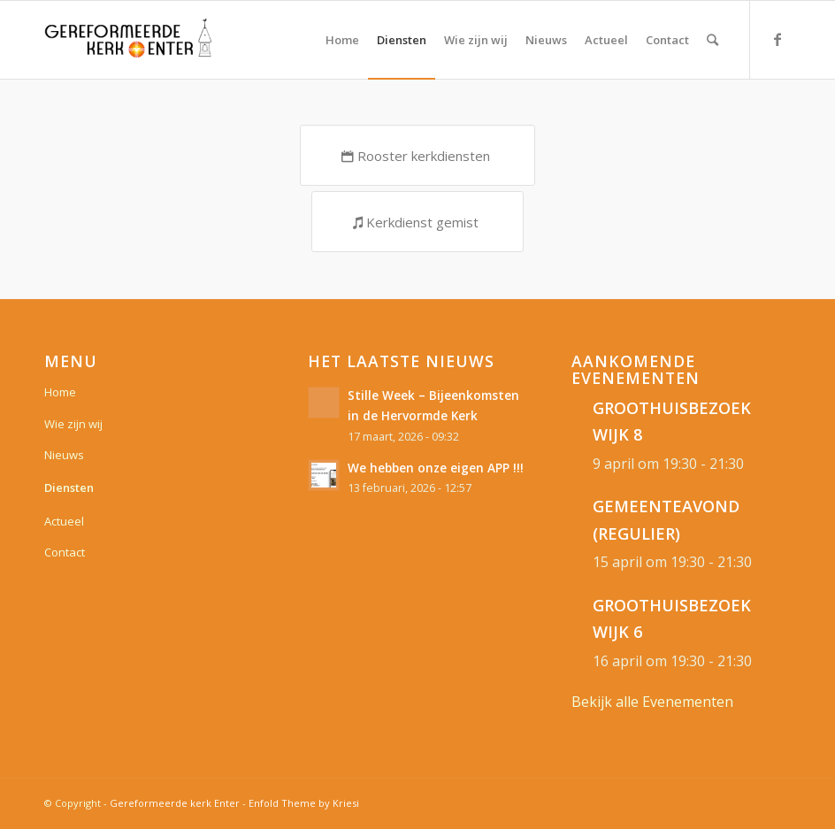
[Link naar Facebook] (777, 39)
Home (60, 392)
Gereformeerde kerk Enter (175, 803)
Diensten (69, 487)
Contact (64, 552)
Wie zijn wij (73, 424)
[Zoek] (712, 40)
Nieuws (64, 455)
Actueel (64, 521)
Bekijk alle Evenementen (652, 701)
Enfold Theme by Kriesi (304, 803)
